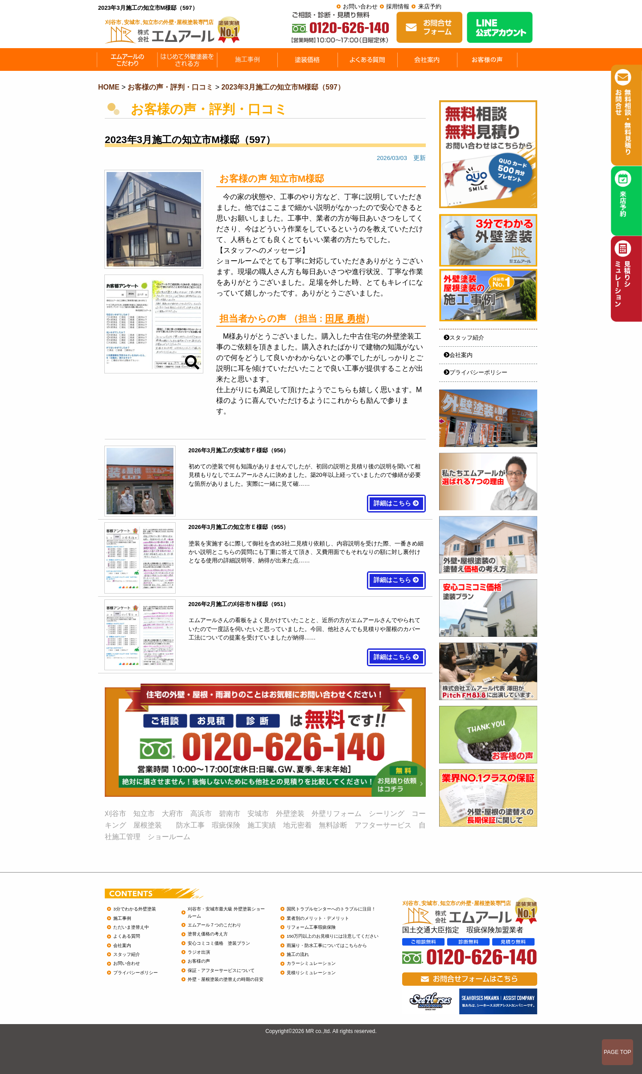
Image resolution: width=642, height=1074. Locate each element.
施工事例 (122, 918)
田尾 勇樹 (345, 318)
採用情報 (397, 6)
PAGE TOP (617, 1052)
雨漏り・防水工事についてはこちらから (327, 945)
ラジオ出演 (199, 952)
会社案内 (458, 355)
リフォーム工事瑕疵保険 (311, 927)
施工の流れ (298, 954)
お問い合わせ (360, 6)
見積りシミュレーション (311, 972)
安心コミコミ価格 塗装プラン (219, 943)
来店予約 (429, 6)
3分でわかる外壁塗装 (134, 908)
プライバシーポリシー (475, 372)
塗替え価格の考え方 (208, 933)
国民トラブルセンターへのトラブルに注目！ (331, 908)
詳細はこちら (396, 503)
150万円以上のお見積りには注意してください (333, 936)
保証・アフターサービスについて (221, 970)
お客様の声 (199, 961)
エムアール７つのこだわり (214, 924)
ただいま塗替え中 (131, 927)
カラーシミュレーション (311, 963)
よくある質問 (126, 936)
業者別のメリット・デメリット (318, 918)
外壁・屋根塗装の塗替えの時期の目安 (225, 979)
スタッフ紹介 (464, 337)
